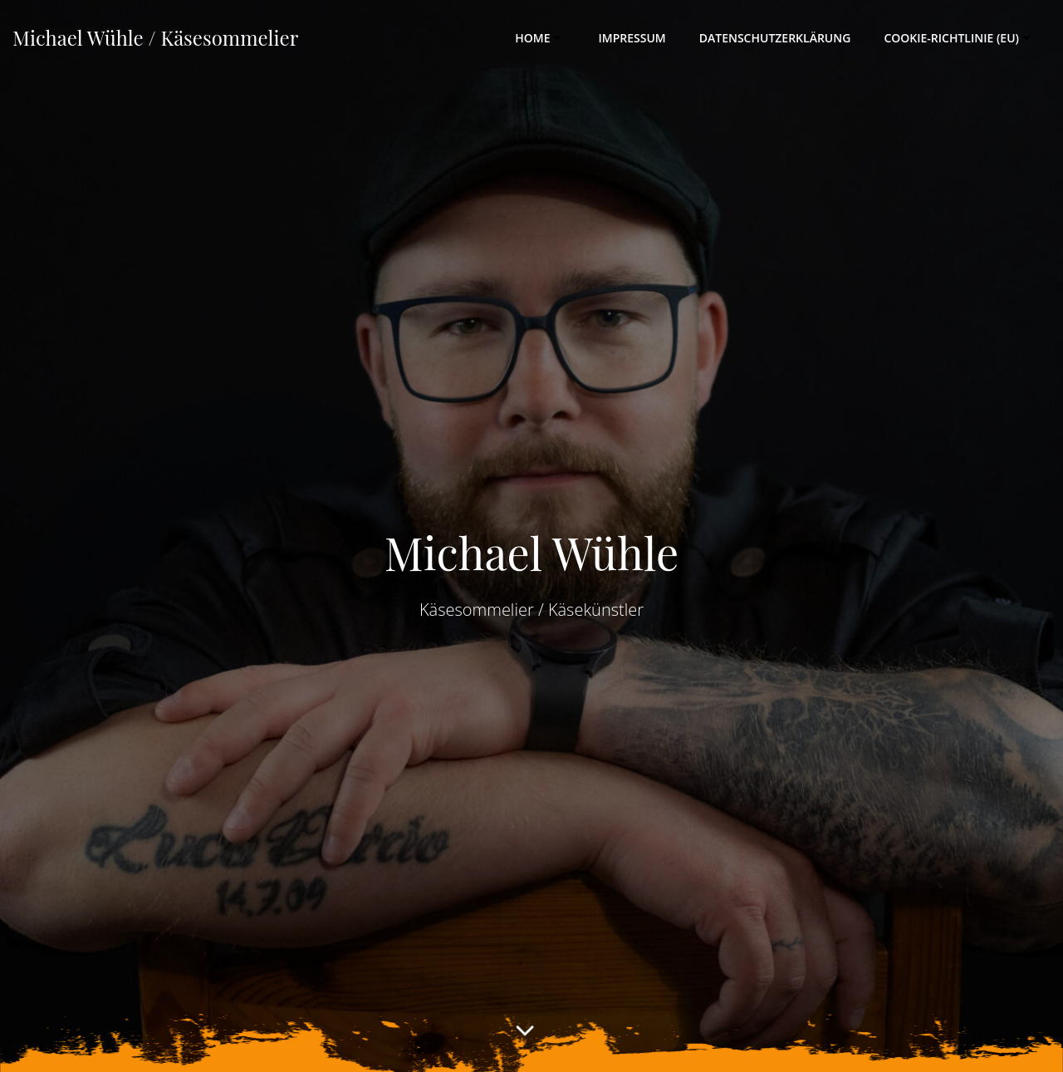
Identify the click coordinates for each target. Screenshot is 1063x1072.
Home (540, 38)
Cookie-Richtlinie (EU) (959, 38)
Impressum (631, 38)
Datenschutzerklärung (775, 38)
